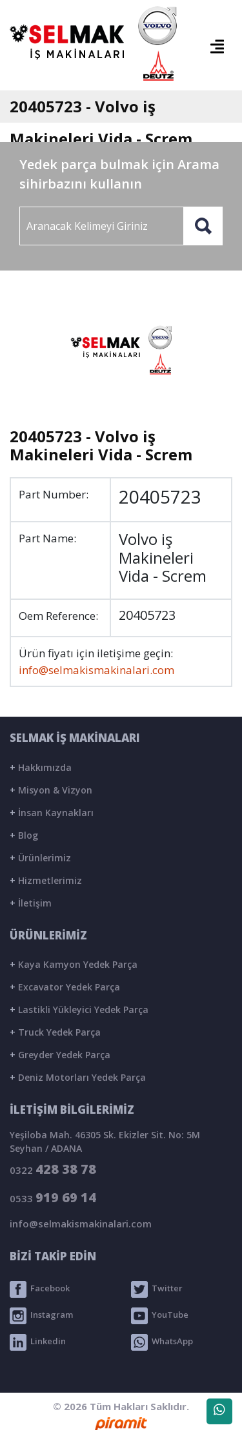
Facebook (40, 1289)
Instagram (41, 1315)
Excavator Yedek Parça (65, 987)
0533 (53, 1197)
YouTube (159, 1315)
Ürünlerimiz (40, 858)
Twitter (157, 1289)
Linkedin (38, 1342)
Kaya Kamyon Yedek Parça (73, 964)
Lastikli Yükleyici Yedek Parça (79, 1009)
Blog (24, 835)
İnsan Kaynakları (52, 812)
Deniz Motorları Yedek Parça (78, 1077)
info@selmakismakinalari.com (96, 669)
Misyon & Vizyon (51, 790)
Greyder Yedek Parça (60, 1055)
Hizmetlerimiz (46, 880)
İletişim (31, 903)
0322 (53, 1169)
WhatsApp (162, 1342)
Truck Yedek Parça (55, 1032)
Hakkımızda (41, 767)
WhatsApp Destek (219, 1414)
